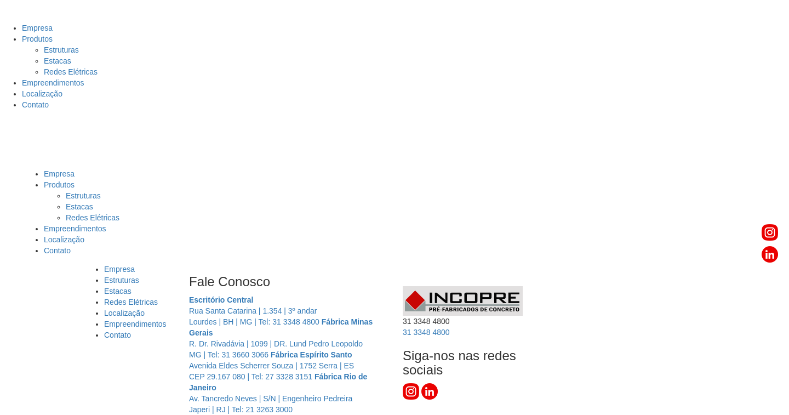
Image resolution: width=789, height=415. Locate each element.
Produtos (37, 39)
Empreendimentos (53, 82)
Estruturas (61, 50)
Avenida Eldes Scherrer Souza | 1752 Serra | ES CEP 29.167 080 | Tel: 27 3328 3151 (271, 365)
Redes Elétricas (71, 71)
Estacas (57, 60)
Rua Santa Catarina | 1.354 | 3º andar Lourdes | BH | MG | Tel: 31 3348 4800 (255, 310)
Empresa (37, 28)
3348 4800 (426, 332)
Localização (42, 93)
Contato (35, 104)
